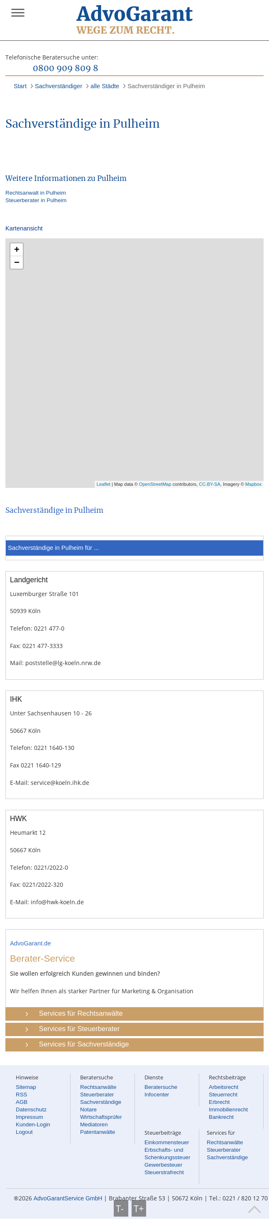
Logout (24, 1132)
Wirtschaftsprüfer (101, 1117)
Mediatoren (94, 1124)
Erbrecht (219, 1102)
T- (121, 1208)
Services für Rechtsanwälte (81, 1013)
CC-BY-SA (209, 484)
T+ (139, 1208)
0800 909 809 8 (65, 68)
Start (20, 86)
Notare (88, 1109)
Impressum (29, 1117)
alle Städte (104, 86)
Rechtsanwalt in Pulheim (35, 193)
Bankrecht (221, 1117)
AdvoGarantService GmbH (68, 1198)
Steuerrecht (223, 1094)
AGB (21, 1102)
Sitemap (26, 1087)
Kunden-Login (33, 1124)
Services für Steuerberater (79, 1029)
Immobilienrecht (228, 1109)
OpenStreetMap (155, 484)
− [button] (17, 262)
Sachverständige (100, 1102)
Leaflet (103, 484)
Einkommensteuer (166, 1142)
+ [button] (17, 249)
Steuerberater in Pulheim (35, 200)
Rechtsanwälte (98, 1087)
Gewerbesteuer (163, 1165)
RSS (21, 1094)
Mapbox (253, 484)
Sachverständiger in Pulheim (166, 86)
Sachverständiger (58, 86)
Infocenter (156, 1094)
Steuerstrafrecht (164, 1172)
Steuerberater (97, 1094)
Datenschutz (31, 1109)
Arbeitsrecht (223, 1087)
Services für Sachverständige (84, 1044)
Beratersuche (160, 1087)
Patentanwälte (97, 1132)
